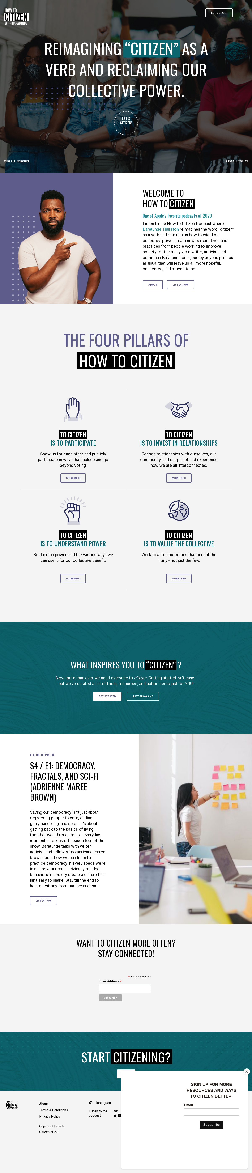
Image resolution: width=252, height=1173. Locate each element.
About (43, 1104)
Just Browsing (142, 696)
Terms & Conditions (53, 1110)
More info (73, 478)
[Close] (247, 1100)
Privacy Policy (49, 1116)
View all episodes (16, 161)
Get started (107, 696)
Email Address (110, 981)
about (152, 284)
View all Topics (237, 161)
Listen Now (180, 284)
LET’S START (219, 13)
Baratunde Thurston (161, 229)
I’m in (126, 1073)
